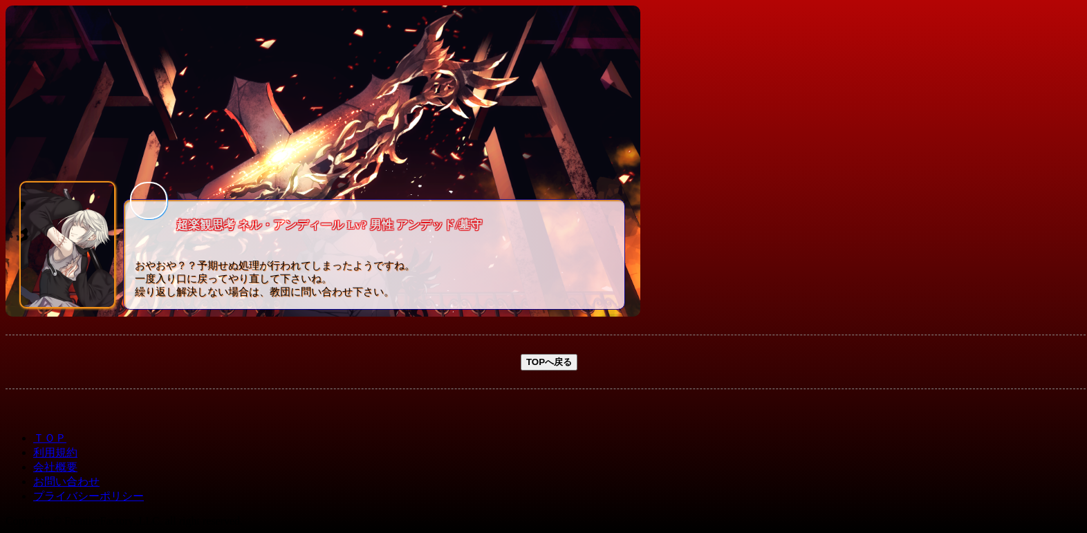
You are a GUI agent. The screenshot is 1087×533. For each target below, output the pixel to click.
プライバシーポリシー (88, 496)
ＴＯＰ (49, 438)
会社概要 (55, 467)
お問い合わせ (66, 481)
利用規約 (55, 452)
